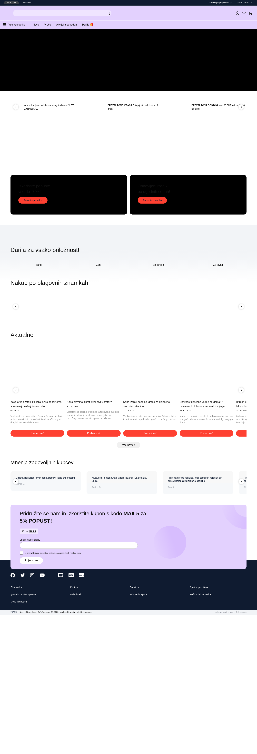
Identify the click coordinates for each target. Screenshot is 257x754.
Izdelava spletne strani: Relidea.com (229, 750)
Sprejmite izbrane (168, 748)
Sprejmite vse (192, 748)
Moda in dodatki (20, 739)
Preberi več (37, 570)
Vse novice (128, 582)
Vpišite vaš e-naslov (31, 677)
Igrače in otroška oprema (25, 732)
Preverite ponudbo (34, 278)
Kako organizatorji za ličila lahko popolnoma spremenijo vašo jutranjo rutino (35, 542)
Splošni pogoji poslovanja (216, 2)
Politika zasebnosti (244, 2)
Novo (38, 24)
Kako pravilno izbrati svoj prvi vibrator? (93, 538)
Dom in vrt (136, 725)
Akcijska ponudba (71, 24)
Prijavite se (32, 698)
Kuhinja (74, 725)
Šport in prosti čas (200, 725)
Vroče (50, 24)
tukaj (85, 690)
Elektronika (17, 725)
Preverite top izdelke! (44, 86)
